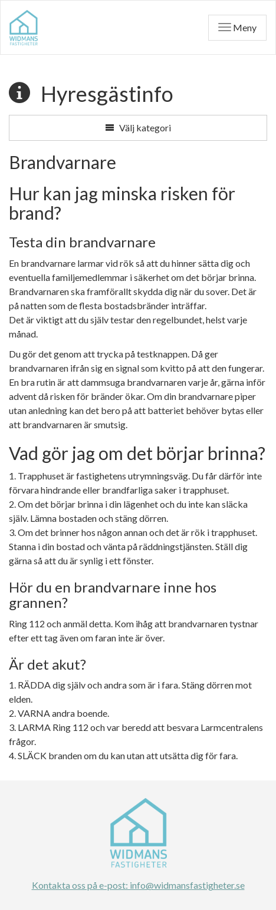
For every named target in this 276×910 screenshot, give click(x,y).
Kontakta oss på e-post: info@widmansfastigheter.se (138, 885)
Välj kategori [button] (138, 127)
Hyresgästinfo (107, 94)
